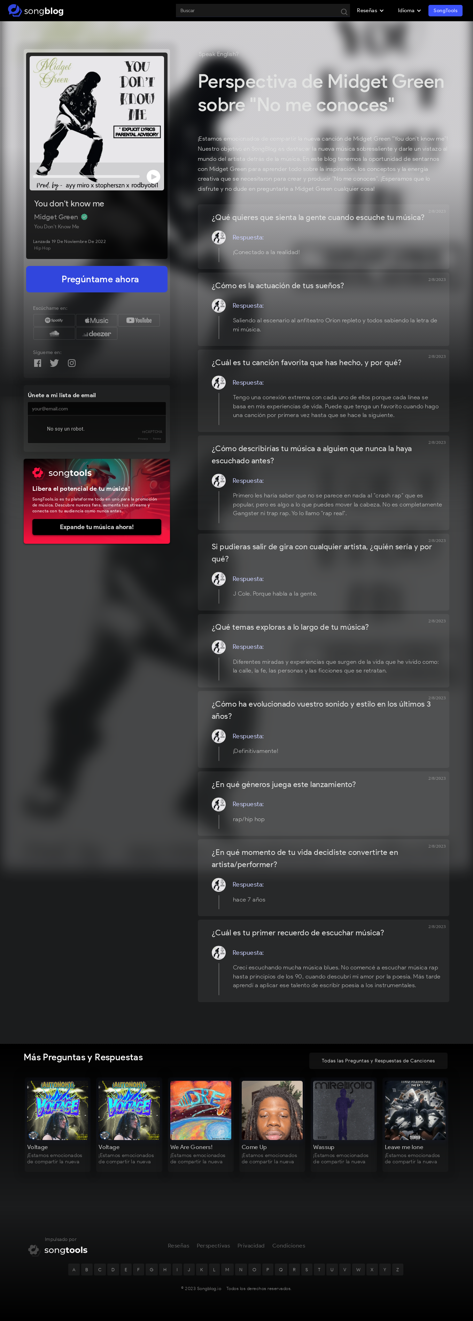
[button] (370, 10)
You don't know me (69, 203)
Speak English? (219, 53)
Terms (157, 438)
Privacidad (251, 1245)
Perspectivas (213, 1245)
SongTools (445, 11)
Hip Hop (42, 248)
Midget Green (57, 217)
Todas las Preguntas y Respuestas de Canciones (378, 1061)
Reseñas (178, 1245)
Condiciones (288, 1245)
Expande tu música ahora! (97, 527)
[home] (35, 10)
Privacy (143, 438)
